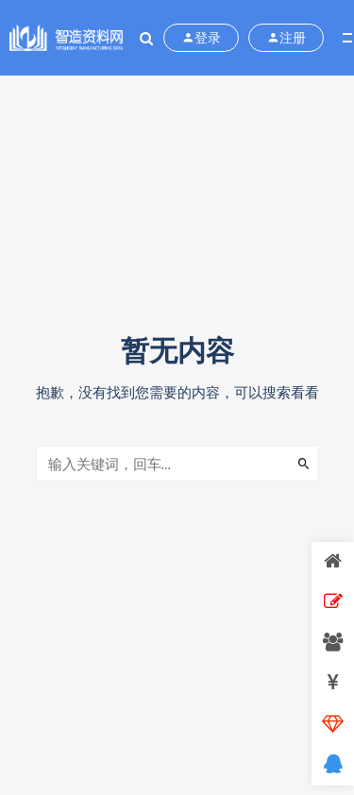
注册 (286, 37)
